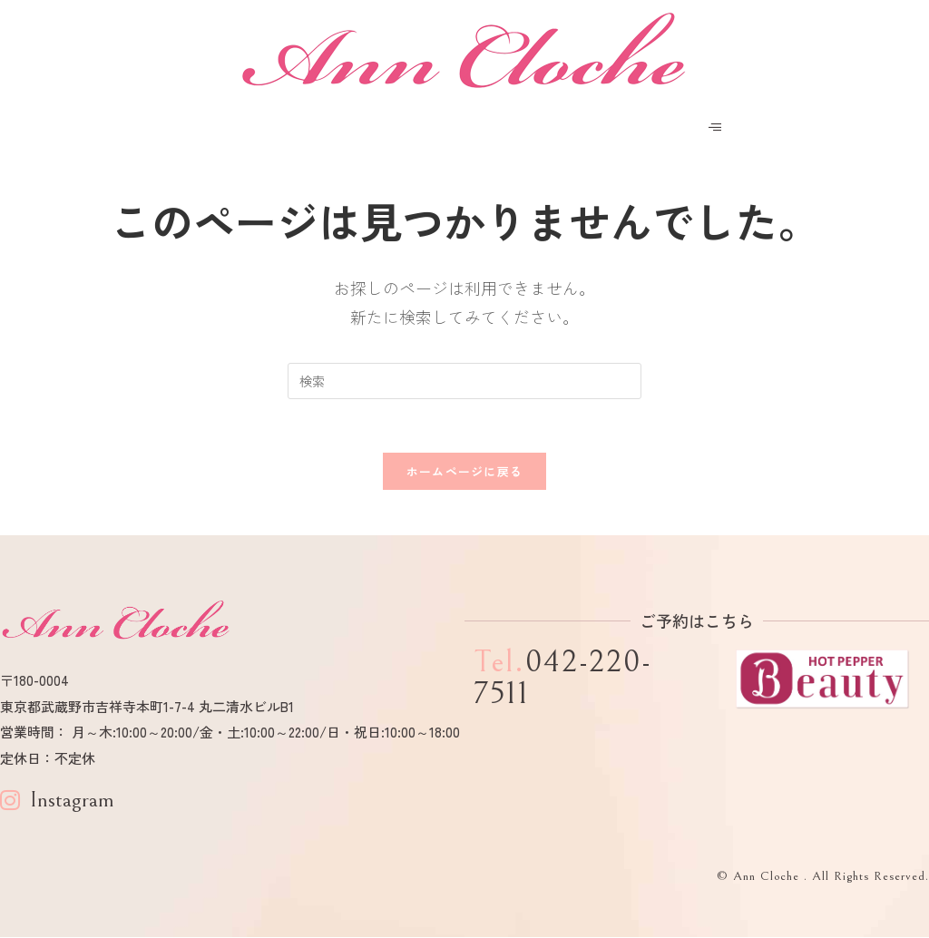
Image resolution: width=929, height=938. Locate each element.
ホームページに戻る (464, 472)
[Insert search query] (464, 381)
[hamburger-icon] (715, 127)
